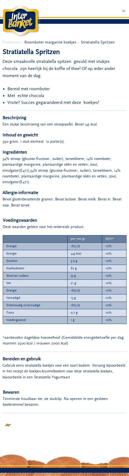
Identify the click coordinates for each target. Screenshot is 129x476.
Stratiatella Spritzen (98, 42)
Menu (124, 13)
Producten (11, 42)
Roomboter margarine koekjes (51, 42)
